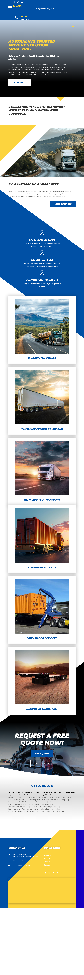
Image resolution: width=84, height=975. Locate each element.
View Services (62, 270)
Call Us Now (42, 830)
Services (47, 925)
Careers (47, 928)
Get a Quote (20, 82)
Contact (47, 932)
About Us (48, 922)
